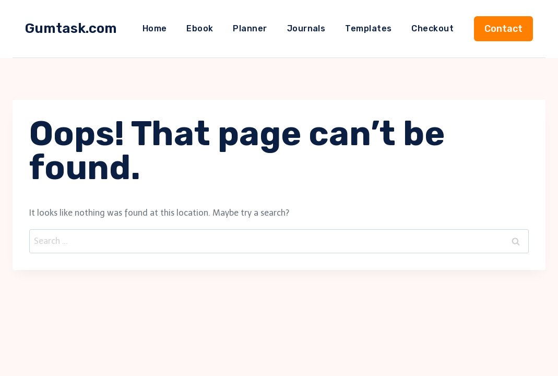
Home (155, 28)
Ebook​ (199, 28)
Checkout (432, 28)
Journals (306, 28)
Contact (503, 28)
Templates (368, 28)
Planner (250, 28)
